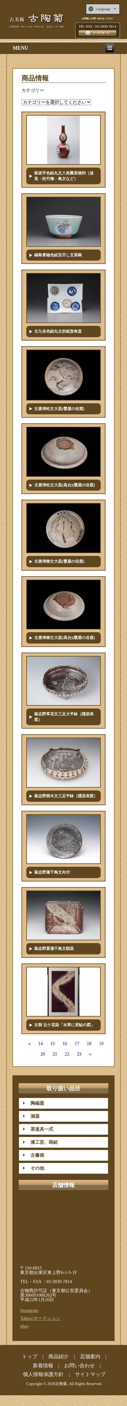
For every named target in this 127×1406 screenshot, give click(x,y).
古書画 (35, 1155)
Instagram (29, 1310)
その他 (35, 1168)
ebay (24, 1326)
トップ (29, 1356)
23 (79, 1054)
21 (55, 1054)
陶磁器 (35, 1103)
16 (65, 1043)
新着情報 (43, 1365)
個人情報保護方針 (43, 1374)
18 (89, 1043)
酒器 (33, 1116)
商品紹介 (58, 1356)
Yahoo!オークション (40, 1318)
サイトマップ (90, 1374)
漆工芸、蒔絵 (42, 1142)
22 (67, 1054)
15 (52, 1043)
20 (42, 1054)
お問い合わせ (79, 1365)
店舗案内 (90, 1356)
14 (40, 1043)
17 (77, 1043)
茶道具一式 (39, 1129)
